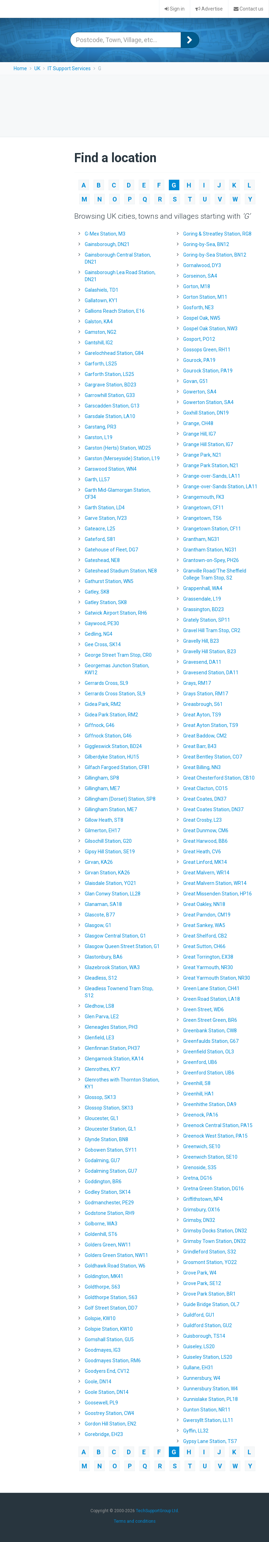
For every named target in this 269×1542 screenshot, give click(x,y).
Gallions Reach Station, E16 (115, 311)
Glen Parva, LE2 (102, 1016)
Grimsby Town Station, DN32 (214, 1241)
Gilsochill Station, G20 (108, 841)
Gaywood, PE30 (102, 623)
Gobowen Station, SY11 (111, 1150)
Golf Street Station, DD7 (111, 1308)
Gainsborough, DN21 (107, 244)
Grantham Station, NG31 (210, 549)
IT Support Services (69, 68)
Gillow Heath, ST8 (104, 820)
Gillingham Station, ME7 (111, 809)
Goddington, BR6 (103, 1181)
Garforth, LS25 (101, 363)
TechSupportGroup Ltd (157, 1510)
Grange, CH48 (198, 423)
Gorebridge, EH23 (104, 1434)
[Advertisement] (135, 105)
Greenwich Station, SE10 (210, 1157)
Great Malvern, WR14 (206, 872)
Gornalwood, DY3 (202, 265)
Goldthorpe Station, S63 (111, 1297)
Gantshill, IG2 (99, 342)
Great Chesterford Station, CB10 (219, 778)
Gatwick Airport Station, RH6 (116, 613)
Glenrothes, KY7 (102, 1069)
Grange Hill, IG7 (199, 434)
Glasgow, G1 (98, 925)
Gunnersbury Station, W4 (210, 1388)
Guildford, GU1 (199, 1315)
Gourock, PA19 (199, 360)
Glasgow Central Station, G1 (115, 936)
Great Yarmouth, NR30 (208, 967)
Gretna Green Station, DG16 (213, 1188)
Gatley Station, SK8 (106, 602)
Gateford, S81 (100, 539)
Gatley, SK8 (97, 592)
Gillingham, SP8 (102, 778)
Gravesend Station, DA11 (211, 672)
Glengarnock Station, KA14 (114, 1058)
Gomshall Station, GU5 (109, 1339)
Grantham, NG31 (201, 539)
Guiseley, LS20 (199, 1346)
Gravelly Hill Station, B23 (209, 651)
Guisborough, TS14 (204, 1336)
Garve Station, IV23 (106, 518)
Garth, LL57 (97, 479)
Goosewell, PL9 (101, 1402)
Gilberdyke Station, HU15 (112, 757)
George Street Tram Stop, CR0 (118, 655)
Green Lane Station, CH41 (211, 988)
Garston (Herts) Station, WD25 (118, 448)
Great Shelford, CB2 (205, 936)
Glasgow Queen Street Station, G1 (122, 946)
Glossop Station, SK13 (109, 1108)
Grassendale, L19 (202, 599)
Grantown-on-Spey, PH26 (211, 560)
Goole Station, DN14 (107, 1392)
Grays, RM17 (197, 683)
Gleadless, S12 (101, 978)
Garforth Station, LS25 (109, 374)
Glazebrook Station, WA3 (112, 967)
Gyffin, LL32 (195, 1431)
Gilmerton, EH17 (102, 830)
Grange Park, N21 (202, 455)
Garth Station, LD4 (105, 507)
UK (37, 68)
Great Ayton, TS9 (202, 714)
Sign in (175, 9)
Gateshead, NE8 (102, 560)
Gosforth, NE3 (198, 307)
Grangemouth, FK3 (203, 497)
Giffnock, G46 (100, 725)
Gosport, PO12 (199, 339)
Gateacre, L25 (100, 528)
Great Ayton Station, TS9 (210, 725)
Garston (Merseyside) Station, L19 (122, 458)
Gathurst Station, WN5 (109, 581)
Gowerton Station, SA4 (208, 402)
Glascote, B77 (100, 915)
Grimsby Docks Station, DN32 (215, 1230)
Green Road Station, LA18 (211, 999)
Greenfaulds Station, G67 (211, 1041)
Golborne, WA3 (101, 1223)
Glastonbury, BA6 (104, 957)
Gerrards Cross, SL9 (106, 683)
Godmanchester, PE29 (109, 1202)
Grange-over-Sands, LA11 (211, 476)
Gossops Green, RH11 (206, 349)
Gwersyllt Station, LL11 (208, 1420)
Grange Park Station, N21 (211, 465)
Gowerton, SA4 (199, 392)
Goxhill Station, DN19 (206, 413)
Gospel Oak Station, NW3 (210, 328)
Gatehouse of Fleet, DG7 (111, 549)
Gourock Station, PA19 (208, 370)
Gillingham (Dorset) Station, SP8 (120, 799)
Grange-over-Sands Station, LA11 (220, 486)
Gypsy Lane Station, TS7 (210, 1441)
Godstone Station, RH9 (109, 1213)
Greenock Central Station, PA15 (218, 1125)
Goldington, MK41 (104, 1276)
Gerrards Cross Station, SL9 (115, 693)
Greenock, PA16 (200, 1115)
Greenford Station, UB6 (208, 1073)
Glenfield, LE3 (99, 1037)
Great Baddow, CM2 (205, 736)
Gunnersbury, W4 (201, 1378)
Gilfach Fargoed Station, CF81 (117, 767)
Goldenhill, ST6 (101, 1234)
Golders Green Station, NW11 (116, 1255)
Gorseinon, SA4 (200, 276)
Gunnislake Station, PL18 (210, 1399)
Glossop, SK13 (100, 1097)
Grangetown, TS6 (202, 518)
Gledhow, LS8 (99, 1006)
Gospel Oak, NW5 (201, 318)
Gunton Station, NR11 (206, 1409)
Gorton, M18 (196, 286)
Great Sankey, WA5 (204, 925)
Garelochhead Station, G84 (114, 353)
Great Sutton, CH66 (204, 946)
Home (20, 68)
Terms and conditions (135, 1521)
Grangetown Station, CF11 (212, 528)
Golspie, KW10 (100, 1318)
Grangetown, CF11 (203, 507)
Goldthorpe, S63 (102, 1287)
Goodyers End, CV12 (107, 1371)
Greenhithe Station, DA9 (209, 1104)
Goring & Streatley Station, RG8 (217, 234)
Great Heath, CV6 (202, 851)
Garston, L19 (98, 437)
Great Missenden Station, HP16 (217, 893)
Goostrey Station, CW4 (109, 1413)
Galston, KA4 (99, 321)
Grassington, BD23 (203, 609)
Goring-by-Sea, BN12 (206, 244)
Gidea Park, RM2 (103, 704)
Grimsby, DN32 (199, 1220)
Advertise (209, 9)
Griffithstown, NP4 (203, 1199)
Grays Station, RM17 (205, 693)
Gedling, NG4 (98, 634)
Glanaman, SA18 (103, 904)
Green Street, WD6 (203, 1009)
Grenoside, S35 (199, 1167)
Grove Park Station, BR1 (209, 1294)
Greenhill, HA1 (198, 1094)
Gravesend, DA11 (202, 662)
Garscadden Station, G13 (112, 406)
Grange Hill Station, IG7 (208, 444)
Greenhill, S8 (197, 1083)
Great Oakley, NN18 (204, 904)
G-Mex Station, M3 (105, 234)
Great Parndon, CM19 (206, 915)
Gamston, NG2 (100, 332)
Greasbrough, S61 (203, 704)
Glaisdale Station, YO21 (110, 883)
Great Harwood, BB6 (205, 841)
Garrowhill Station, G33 (110, 395)
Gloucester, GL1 (102, 1118)
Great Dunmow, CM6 (205, 830)
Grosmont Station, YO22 (210, 1262)
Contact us (248, 9)
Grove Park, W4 (199, 1273)
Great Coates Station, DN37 (213, 809)
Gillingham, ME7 (102, 788)
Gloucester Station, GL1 (110, 1129)
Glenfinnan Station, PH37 (112, 1048)
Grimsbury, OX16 (201, 1209)
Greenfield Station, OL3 (208, 1051)
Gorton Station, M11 (205, 297)
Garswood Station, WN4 (111, 469)
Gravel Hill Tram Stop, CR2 (211, 630)
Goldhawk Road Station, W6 (115, 1266)
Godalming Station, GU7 (111, 1171)
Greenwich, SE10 (201, 1146)
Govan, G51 (195, 381)
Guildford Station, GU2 (207, 1325)
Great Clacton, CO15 (205, 788)
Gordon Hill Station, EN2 (110, 1424)
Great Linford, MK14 (205, 862)
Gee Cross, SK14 (103, 644)
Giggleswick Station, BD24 (113, 746)
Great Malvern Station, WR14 (215, 883)
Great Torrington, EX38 (208, 957)
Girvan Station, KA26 (107, 872)
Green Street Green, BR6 (210, 1020)
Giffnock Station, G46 (108, 736)
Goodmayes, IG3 (102, 1350)
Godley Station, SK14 (108, 1192)
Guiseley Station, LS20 (207, 1357)
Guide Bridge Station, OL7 (211, 1304)
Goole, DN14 (98, 1381)
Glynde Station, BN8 (106, 1139)
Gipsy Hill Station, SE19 (110, 851)
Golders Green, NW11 (108, 1245)
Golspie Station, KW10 (109, 1329)
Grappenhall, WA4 (202, 588)
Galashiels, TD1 (101, 290)
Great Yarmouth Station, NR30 (216, 978)
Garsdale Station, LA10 (110, 416)
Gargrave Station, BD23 (110, 385)
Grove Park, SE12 (202, 1283)
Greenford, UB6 (200, 1062)
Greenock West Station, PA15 (215, 1136)
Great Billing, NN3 (202, 767)
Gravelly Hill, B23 (201, 641)
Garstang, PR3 (100, 427)
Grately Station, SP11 (206, 620)
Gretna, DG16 (197, 1178)
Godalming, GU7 (102, 1160)
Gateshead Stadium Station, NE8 (121, 571)
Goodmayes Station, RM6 (113, 1360)
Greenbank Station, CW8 (210, 1030)
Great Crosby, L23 (202, 820)
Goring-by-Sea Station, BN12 (214, 255)
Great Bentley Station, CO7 (212, 757)
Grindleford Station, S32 (209, 1252)
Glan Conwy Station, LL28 (112, 893)
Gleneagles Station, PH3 (111, 1027)
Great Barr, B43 (199, 746)
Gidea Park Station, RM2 (111, 714)
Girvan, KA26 (99, 862)
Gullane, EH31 (198, 1367)
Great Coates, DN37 (204, 799)
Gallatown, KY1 (101, 300)
